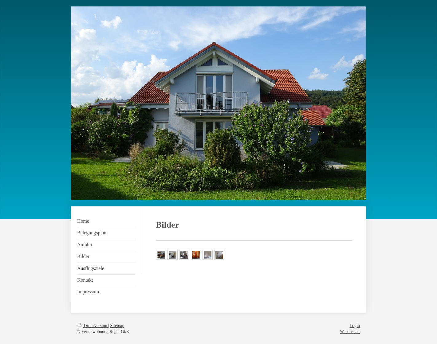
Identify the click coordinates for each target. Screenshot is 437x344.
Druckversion (92, 325)
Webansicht (350, 331)
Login (355, 325)
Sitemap (117, 325)
